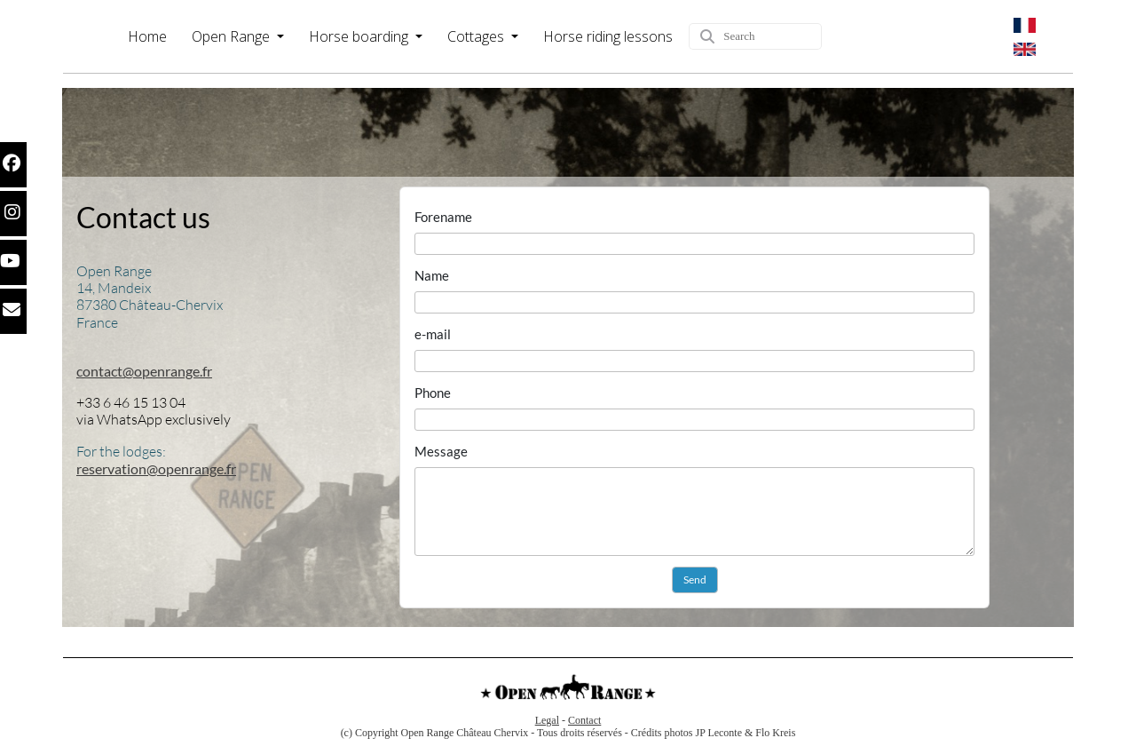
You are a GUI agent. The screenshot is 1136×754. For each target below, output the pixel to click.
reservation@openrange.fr (156, 468)
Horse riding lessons (608, 36)
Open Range (232, 36)
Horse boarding (360, 36)
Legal (547, 720)
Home (147, 36)
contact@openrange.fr (144, 370)
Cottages (477, 36)
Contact (584, 720)
